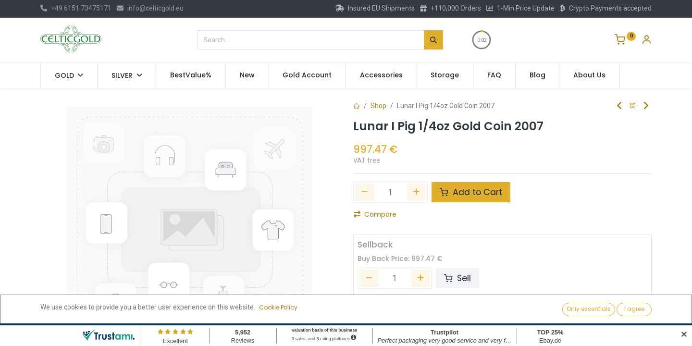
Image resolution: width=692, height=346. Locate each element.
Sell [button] (457, 278)
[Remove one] (364, 192)
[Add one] (416, 192)
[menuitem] (190, 75)
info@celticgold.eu (150, 8)
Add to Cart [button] (471, 192)
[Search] (433, 39)
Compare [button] (375, 214)
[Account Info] (646, 41)
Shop (378, 106)
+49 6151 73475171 (75, 8)
